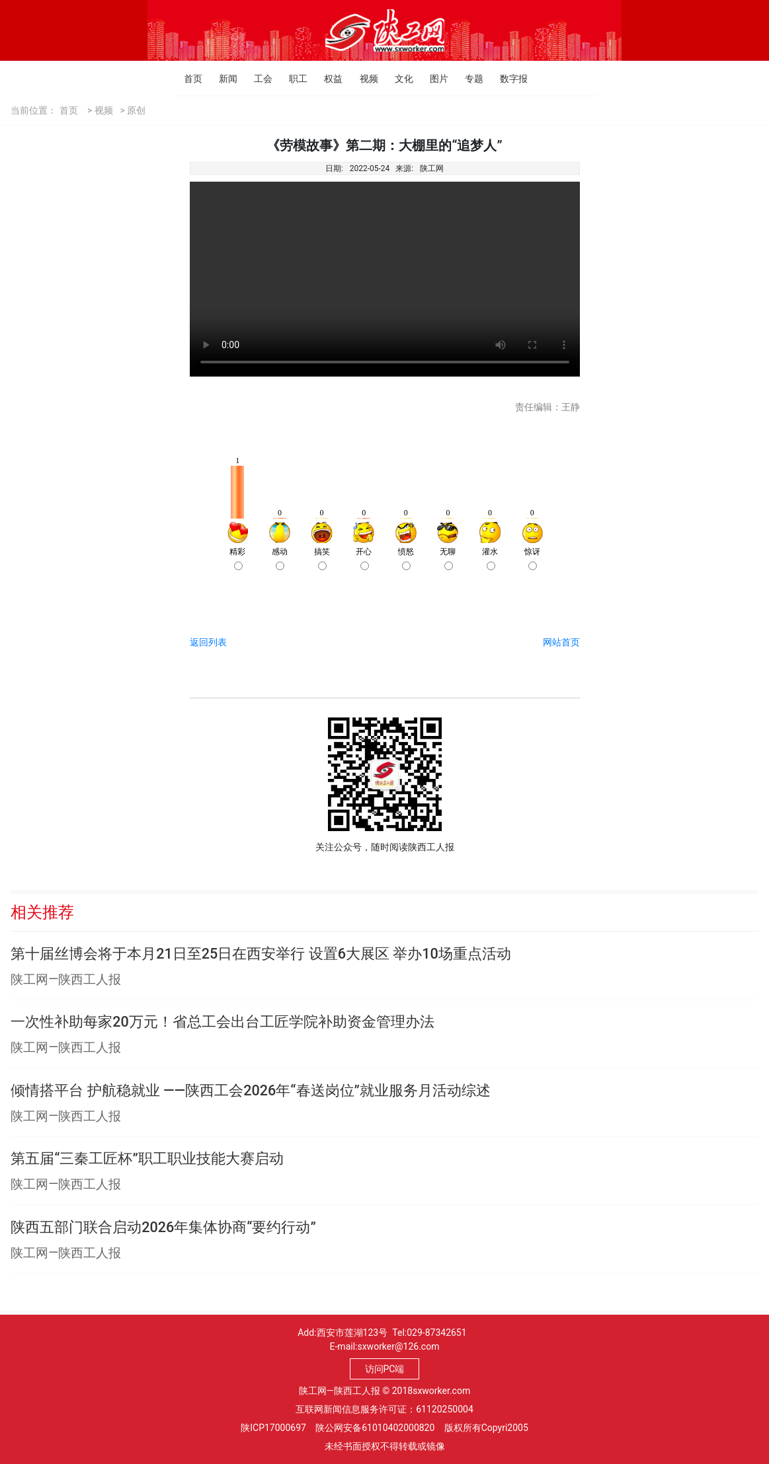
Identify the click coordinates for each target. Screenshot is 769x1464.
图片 (433, 78)
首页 (187, 78)
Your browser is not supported (385, 279)
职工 (292, 78)
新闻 (222, 78)
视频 (363, 78)
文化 (398, 78)
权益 (327, 78)
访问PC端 (385, 1369)
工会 (257, 78)
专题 (468, 78)
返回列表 (208, 642)
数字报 (503, 78)
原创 (136, 110)
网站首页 (561, 642)
